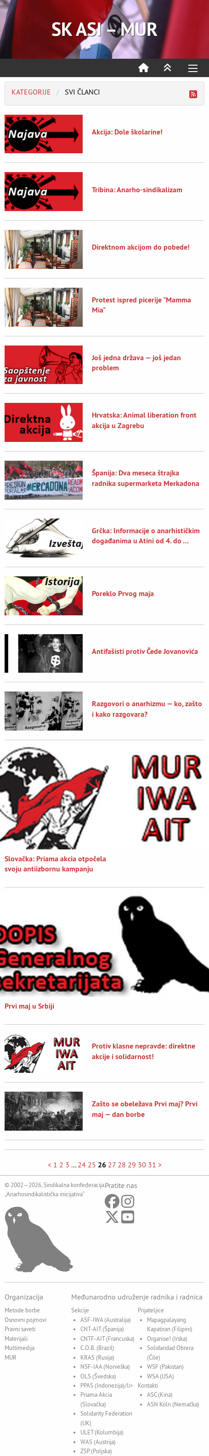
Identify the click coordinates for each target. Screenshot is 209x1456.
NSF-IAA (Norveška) (105, 1366)
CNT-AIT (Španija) (102, 1329)
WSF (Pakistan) (165, 1366)
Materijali (16, 1338)
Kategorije (31, 91)
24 (82, 1164)
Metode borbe (22, 1310)
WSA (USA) (160, 1376)
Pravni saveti (20, 1329)
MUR (11, 1357)
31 (152, 1164)
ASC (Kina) (160, 1394)
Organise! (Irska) (167, 1338)
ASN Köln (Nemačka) (173, 1404)
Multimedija (19, 1347)
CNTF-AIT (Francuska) (107, 1338)
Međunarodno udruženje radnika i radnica (137, 1296)
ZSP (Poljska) (96, 1451)
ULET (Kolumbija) (102, 1432)
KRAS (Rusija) (97, 1357)
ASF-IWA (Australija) (105, 1319)
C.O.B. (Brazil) (97, 1347)
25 (92, 1164)
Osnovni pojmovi (25, 1319)
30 (142, 1164)
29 (132, 1164)
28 (122, 1164)
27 (112, 1164)
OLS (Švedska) (98, 1376)
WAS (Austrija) (98, 1441)
